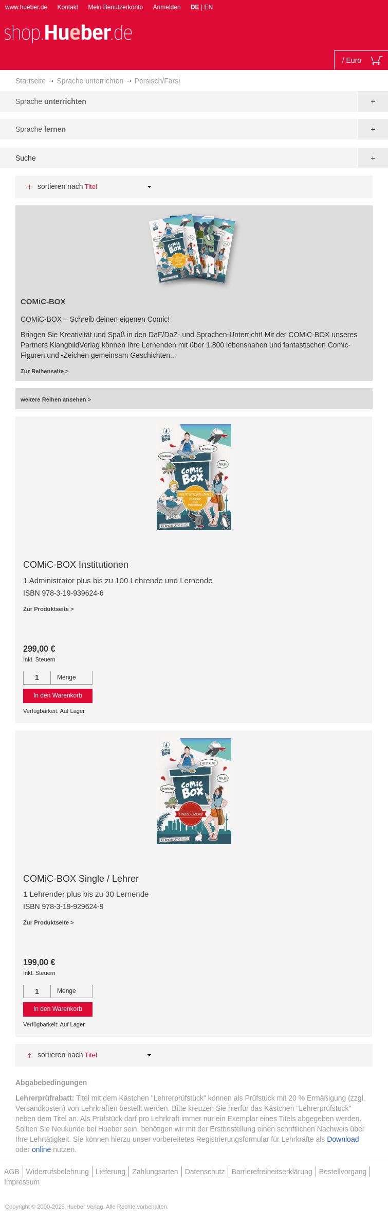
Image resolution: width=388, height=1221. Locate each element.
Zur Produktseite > (48, 609)
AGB (12, 1171)
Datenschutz (205, 1171)
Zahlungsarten (155, 1171)
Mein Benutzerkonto (115, 7)
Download (343, 1139)
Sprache (50, 101)
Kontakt (67, 7)
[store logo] (68, 32)
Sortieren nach (60, 186)
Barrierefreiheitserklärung (271, 1171)
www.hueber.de (26, 7)
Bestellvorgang (343, 1171)
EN (208, 7)
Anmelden (167, 7)
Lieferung (110, 1171)
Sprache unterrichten (90, 81)
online (41, 1149)
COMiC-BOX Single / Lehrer (81, 879)
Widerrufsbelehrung (57, 1171)
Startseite (30, 81)
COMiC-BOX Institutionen (75, 565)
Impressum (22, 1182)
